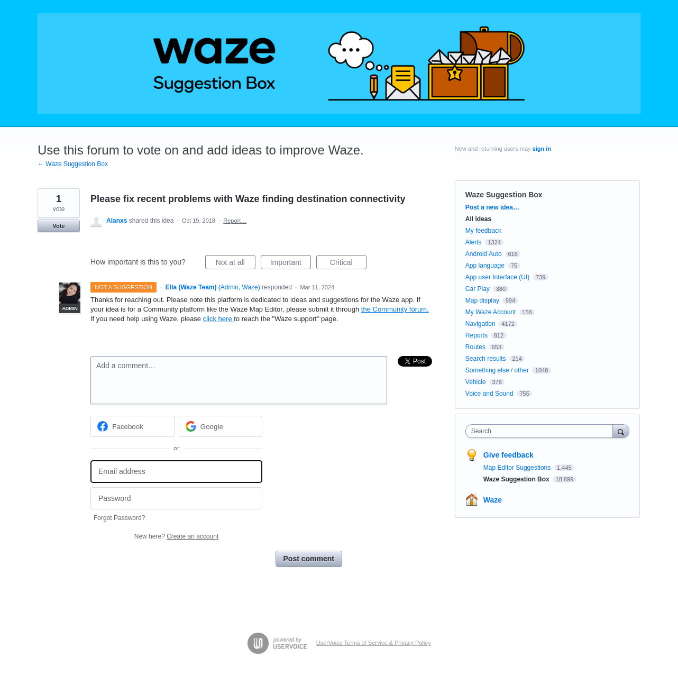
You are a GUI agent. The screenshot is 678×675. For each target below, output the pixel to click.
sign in (542, 148)
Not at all (235, 264)
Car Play (477, 289)
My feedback (483, 230)
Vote (58, 226)
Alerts (473, 242)
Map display (482, 300)
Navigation (480, 323)
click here (218, 319)
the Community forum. (395, 309)
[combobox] (542, 431)
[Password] (176, 498)
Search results (485, 358)
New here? (176, 536)
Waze (492, 500)
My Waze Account (490, 312)
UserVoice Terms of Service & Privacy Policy (373, 643)
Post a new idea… (492, 207)
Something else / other (497, 370)
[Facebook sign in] (132, 426)
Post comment (308, 558)
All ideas (478, 219)
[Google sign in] (221, 426)
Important (290, 264)
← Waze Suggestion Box (73, 164)
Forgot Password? (119, 518)
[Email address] (176, 471)
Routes (475, 347)
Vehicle (475, 382)
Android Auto (483, 254)
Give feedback (508, 455)
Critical (348, 264)
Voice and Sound (489, 393)
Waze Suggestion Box (504, 194)
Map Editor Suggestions (518, 467)
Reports (476, 335)
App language (485, 265)
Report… (234, 220)
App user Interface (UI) (497, 277)
